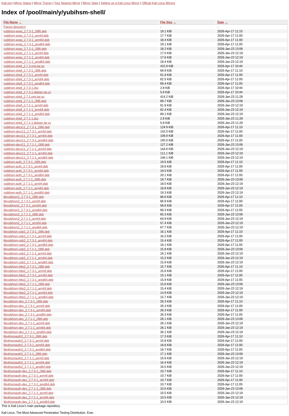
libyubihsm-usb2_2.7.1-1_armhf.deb (28, 253)
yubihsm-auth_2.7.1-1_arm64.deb (26, 188)
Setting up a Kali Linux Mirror (120, 3)
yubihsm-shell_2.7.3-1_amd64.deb (27, 83)
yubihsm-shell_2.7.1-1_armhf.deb (26, 105)
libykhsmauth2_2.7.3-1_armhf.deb (26, 340)
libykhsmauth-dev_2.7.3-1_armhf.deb (28, 375)
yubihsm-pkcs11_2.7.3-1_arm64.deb (28, 135)
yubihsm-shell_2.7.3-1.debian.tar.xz (27, 92)
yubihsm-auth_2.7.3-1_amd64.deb (27, 175)
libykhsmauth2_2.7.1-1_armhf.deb (26, 358)
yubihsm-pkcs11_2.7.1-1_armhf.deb (28, 149)
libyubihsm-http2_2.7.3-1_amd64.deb (28, 279)
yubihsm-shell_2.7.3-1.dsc (21, 87)
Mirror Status (22, 3)
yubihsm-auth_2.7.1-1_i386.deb (25, 179)
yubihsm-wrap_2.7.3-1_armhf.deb (26, 35)
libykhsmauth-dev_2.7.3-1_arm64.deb (29, 380)
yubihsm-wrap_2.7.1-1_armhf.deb (26, 53)
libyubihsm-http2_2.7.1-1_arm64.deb (28, 292)
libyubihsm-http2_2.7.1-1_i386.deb (27, 284)
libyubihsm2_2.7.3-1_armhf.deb (25, 201)
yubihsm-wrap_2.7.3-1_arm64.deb (27, 40)
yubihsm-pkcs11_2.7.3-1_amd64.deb (28, 140)
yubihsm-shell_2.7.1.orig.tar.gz (24, 96)
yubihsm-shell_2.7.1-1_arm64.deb (26, 109)
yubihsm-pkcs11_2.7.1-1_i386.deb (27, 144)
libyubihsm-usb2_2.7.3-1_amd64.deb (28, 244)
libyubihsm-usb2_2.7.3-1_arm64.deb (28, 240)
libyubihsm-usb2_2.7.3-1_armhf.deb (28, 236)
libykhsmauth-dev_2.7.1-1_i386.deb (27, 388)
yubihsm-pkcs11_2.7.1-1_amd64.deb (28, 157)
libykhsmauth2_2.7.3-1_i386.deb (25, 336)
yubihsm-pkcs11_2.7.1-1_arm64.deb (28, 153)
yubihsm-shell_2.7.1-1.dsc (21, 118)
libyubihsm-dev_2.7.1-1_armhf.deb (27, 323)
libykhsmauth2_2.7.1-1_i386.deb (25, 353)
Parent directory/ (15, 27)
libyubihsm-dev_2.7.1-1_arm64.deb (27, 327)
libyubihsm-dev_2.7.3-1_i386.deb (26, 301)
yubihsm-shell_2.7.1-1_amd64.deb (27, 114)
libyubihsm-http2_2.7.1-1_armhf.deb (28, 288)
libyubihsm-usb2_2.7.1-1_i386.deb (27, 249)
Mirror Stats (90, 3)
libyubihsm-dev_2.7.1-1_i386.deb (26, 319)
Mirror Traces (43, 3)
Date (220, 22)
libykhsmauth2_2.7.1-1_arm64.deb (27, 362)
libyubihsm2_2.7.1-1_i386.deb (24, 214)
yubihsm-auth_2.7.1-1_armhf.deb (26, 183)
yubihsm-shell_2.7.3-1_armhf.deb (26, 75)
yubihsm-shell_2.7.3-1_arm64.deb (26, 79)
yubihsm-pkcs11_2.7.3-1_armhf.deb (28, 131)
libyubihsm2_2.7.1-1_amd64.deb (25, 227)
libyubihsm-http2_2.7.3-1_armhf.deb (28, 271)
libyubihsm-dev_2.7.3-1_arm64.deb (27, 310)
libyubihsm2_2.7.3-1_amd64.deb (25, 210)
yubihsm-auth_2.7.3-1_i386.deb (25, 162)
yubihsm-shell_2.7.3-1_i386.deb (25, 70)
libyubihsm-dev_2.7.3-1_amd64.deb (27, 314)
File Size (166, 22)
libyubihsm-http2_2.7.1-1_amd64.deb (28, 297)
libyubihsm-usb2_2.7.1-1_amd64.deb (28, 262)
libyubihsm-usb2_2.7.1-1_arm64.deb (28, 258)
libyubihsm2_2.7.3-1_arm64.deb (25, 205)
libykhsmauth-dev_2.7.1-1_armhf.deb (28, 393)
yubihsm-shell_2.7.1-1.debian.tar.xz (27, 122)
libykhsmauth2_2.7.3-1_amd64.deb (27, 349)
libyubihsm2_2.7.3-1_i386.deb (24, 197)
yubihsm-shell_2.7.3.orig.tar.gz (24, 66)
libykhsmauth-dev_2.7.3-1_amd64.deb (29, 384)
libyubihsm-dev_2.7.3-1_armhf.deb (27, 306)
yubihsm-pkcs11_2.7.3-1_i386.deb (27, 127)
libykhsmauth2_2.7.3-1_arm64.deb (27, 345)
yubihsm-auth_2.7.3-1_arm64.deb (26, 170)
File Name (11, 22)
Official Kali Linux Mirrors (158, 3)
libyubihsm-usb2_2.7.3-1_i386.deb (27, 231)
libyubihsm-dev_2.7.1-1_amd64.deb (27, 332)
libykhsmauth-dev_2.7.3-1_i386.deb (27, 371)
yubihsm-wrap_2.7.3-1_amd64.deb (27, 44)
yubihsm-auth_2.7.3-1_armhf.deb (26, 166)
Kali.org (7, 3)
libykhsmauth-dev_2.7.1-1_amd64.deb (29, 401)
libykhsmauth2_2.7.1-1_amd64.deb (27, 366)
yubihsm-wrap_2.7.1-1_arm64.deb (27, 57)
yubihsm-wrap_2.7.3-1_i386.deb (25, 31)
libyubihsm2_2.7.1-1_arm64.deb (25, 223)
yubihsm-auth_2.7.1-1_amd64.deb (27, 192)
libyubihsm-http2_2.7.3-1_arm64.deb (28, 275)
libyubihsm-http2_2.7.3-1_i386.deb (27, 266)
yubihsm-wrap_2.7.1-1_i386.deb (25, 48)
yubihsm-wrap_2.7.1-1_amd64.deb (27, 61)
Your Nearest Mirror (67, 3)
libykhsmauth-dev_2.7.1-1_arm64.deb (29, 397)
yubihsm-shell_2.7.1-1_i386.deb (25, 101)
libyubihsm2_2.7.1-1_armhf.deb (25, 218)
